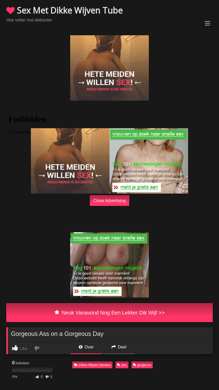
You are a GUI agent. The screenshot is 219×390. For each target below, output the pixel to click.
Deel (119, 347)
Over (86, 347)
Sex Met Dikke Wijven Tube (64, 10)
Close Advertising (109, 200)
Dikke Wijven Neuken (92, 365)
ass (122, 365)
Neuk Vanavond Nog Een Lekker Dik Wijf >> (109, 313)
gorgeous (142, 365)
